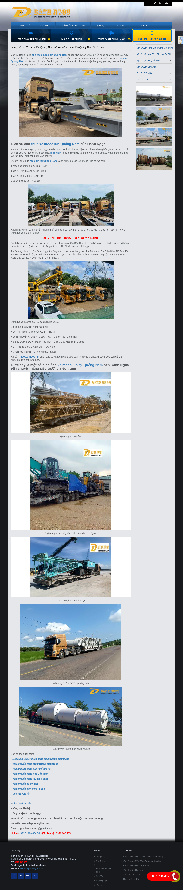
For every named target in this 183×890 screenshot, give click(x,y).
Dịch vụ (101, 26)
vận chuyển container (154, 67)
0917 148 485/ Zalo (31, 833)
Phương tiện (123, 26)
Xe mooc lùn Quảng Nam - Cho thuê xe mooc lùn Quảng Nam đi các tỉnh (65, 47)
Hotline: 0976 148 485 (152, 39)
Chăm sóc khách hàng (73, 26)
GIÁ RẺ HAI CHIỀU (71, 39)
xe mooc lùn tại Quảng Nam (80, 365)
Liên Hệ (144, 26)
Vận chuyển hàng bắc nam (154, 60)
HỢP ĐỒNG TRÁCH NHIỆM (31, 39)
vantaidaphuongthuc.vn (31, 868)
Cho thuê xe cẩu (154, 73)
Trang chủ (24, 26)
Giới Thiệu (45, 26)
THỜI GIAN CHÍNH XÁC (111, 39)
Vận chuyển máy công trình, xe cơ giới (154, 54)
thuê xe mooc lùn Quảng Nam (55, 144)
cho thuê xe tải (154, 79)
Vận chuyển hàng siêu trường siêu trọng (154, 48)
